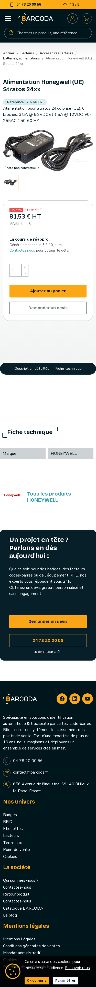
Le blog (10, 915)
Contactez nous (22, 250)
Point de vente (16, 849)
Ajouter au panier (48, 291)
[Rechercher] (48, 33)
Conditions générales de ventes (31, 946)
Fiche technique (69, 368)
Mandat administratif (21, 953)
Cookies (10, 856)
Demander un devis (48, 307)
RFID (7, 822)
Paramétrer (65, 981)
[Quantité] (15, 270)
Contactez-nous (17, 887)
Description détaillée (32, 368)
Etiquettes (13, 828)
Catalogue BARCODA (23, 908)
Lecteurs (11, 835)
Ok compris (37, 981)
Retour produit (16, 894)
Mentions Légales (19, 939)
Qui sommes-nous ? (20, 880)
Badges (10, 815)
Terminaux (12, 843)
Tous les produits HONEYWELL (49, 497)
